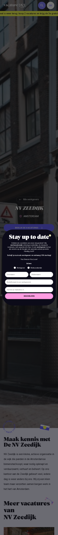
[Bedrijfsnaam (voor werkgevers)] (29, 282)
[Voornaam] (16, 274)
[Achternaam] (41, 274)
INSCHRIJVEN (29, 296)
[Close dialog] (50, 235)
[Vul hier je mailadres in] (29, 289)
